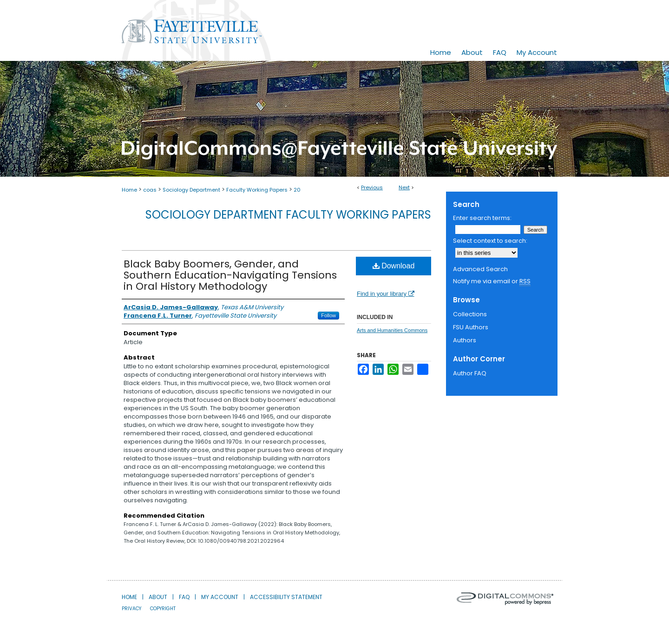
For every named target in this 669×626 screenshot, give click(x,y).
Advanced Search (480, 269)
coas (150, 189)
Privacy (131, 608)
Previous (372, 187)
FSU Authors (470, 327)
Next (404, 187)
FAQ (184, 597)
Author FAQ (469, 373)
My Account (219, 597)
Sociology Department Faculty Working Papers (288, 214)
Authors (464, 340)
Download (394, 266)
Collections (470, 314)
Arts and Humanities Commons (392, 330)
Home (129, 189)
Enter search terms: (482, 217)
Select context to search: (490, 240)
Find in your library (385, 293)
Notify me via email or (492, 281)
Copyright (163, 608)
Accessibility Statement (286, 597)
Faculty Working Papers (257, 189)
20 (297, 189)
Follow (328, 315)
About (158, 597)
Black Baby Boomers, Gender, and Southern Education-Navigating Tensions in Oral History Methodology (230, 275)
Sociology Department (191, 189)
